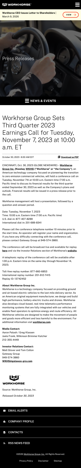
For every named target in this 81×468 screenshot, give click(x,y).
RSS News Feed (19, 443)
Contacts (15, 432)
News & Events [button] (40, 101)
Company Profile (21, 421)
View (68, 15)
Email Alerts (18, 410)
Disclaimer (43, 461)
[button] (77, 4)
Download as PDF (68, 157)
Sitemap (58, 461)
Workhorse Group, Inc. (34, 454)
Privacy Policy (26, 461)
